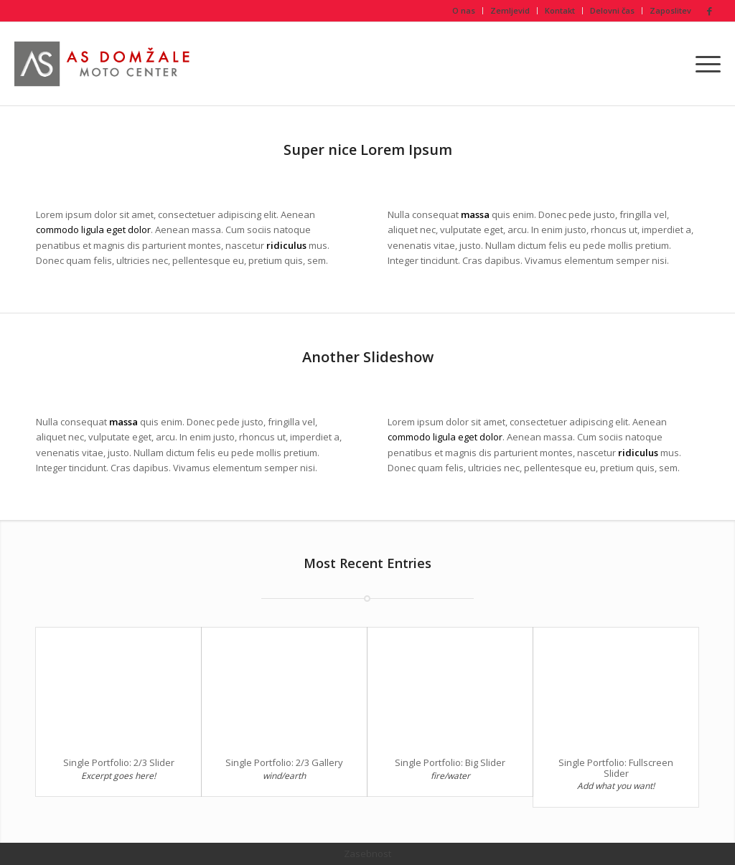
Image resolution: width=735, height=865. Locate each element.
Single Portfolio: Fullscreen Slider (615, 767)
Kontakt (560, 10)
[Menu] (703, 63)
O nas (463, 10)
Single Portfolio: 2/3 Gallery (284, 762)
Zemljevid (510, 10)
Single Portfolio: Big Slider (450, 762)
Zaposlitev (670, 10)
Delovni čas (612, 10)
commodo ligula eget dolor (93, 229)
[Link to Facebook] (710, 11)
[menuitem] (464, 10)
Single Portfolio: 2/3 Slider (118, 762)
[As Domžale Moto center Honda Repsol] (105, 63)
